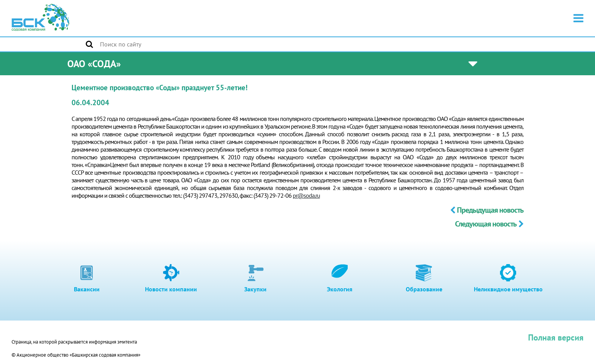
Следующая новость (489, 224)
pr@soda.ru (306, 195)
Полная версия (555, 337)
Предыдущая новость (486, 210)
